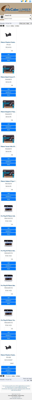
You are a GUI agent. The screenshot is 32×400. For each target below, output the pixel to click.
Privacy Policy (21, 395)
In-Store (17, 26)
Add (8, 54)
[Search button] (30, 18)
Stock (8, 60)
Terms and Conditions (13, 395)
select (30, 15)
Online (12, 26)
